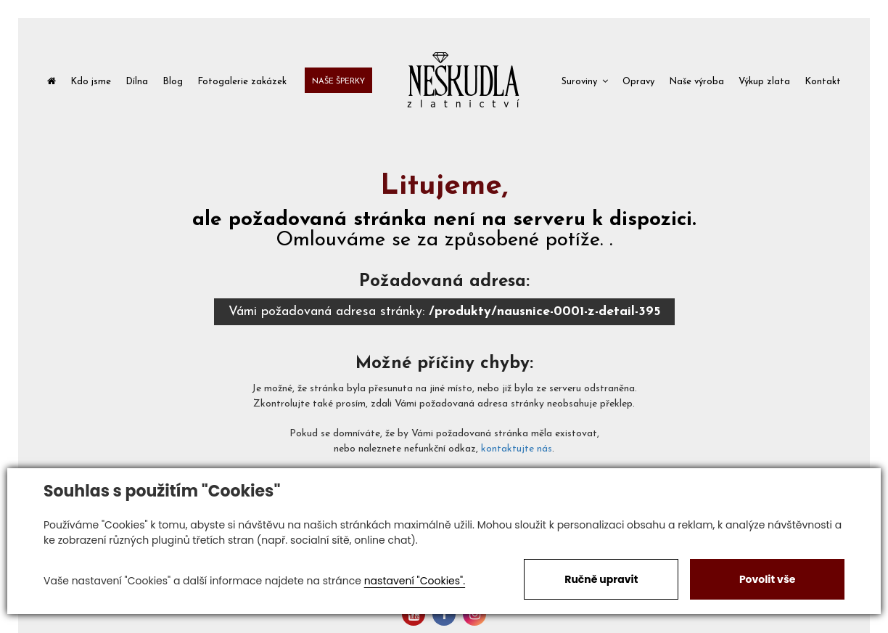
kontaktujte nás (516, 449)
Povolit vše (767, 579)
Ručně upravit (601, 579)
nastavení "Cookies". (414, 580)
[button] (584, 80)
